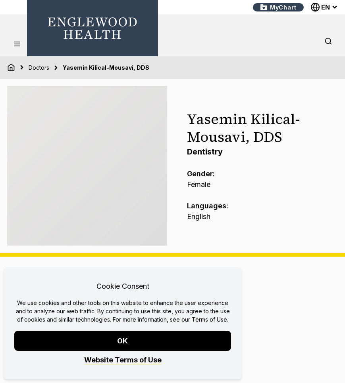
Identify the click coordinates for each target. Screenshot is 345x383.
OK (123, 341)
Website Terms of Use (123, 360)
